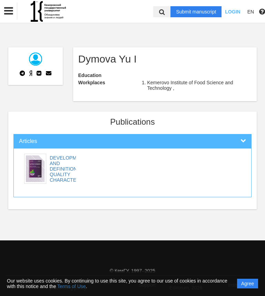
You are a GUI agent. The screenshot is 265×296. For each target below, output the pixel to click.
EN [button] (250, 12)
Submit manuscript (196, 12)
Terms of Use (71, 286)
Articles (28, 141)
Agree (247, 283)
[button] (8, 11)
